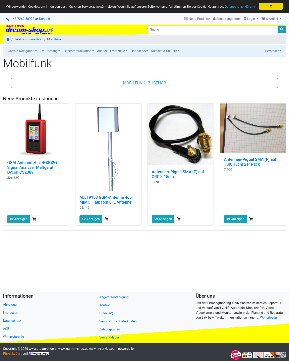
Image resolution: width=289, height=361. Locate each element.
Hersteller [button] (272, 51)
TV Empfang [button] (49, 51)
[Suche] (213, 29)
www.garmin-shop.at (73, 349)
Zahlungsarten (109, 329)
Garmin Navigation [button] (21, 51)
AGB (6, 329)
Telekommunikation (28, 39)
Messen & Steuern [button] (164, 51)
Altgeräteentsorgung (113, 297)
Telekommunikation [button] (77, 51)
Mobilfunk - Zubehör (144, 83)
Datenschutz (12, 321)
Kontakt (44, 19)
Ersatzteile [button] (117, 51)
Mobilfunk (54, 39)
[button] (271, 19)
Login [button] (249, 19)
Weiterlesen (268, 317)
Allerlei (102, 51)
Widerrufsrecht (13, 337)
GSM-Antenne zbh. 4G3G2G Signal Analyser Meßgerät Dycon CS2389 (32, 167)
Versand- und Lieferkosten (118, 321)
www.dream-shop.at (43, 349)
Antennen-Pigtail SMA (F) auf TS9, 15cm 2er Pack (250, 162)
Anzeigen (18, 219)
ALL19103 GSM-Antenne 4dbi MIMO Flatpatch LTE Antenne (106, 200)
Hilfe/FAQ (106, 313)
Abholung (10, 305)
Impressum (11, 313)
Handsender (139, 51)
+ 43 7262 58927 (20, 19)
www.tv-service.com (103, 349)
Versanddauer (109, 337)
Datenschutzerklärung (240, 6)
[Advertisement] (123, 262)
